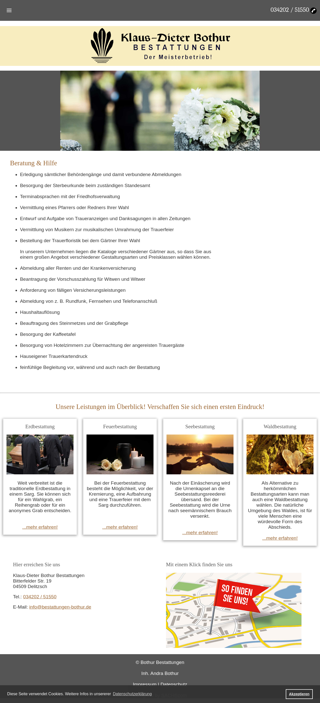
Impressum (144, 684)
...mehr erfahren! (40, 527)
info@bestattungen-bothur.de (60, 607)
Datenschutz (173, 684)
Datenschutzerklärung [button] (132, 694)
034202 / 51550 (289, 9)
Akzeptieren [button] (299, 694)
